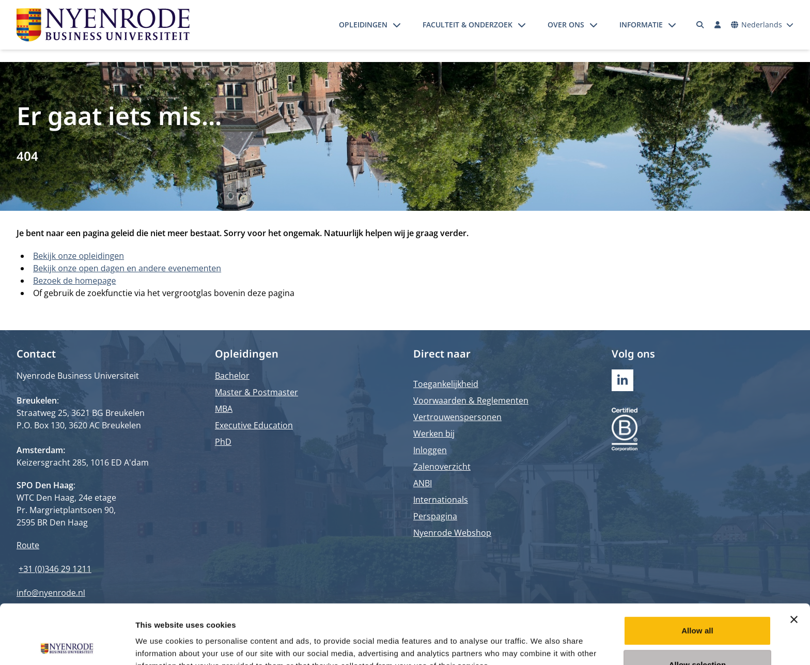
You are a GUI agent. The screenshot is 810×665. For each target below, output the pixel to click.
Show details (542, 644)
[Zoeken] (700, 25)
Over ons (566, 24)
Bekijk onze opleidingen (78, 255)
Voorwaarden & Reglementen (470, 400)
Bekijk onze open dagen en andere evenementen (127, 268)
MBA (223, 408)
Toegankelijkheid (445, 384)
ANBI (422, 483)
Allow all (697, 571)
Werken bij (434, 433)
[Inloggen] (717, 25)
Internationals (440, 499)
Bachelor (232, 375)
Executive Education (254, 425)
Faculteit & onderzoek (467, 24)
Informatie (641, 24)
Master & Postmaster (256, 392)
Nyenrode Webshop (452, 532)
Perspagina (435, 516)
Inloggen (430, 450)
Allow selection (697, 605)
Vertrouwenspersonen (457, 417)
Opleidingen (363, 24)
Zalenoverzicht (442, 466)
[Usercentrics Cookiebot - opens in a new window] (67, 645)
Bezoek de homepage (74, 280)
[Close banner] (794, 560)
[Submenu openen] (397, 25)
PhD (223, 441)
